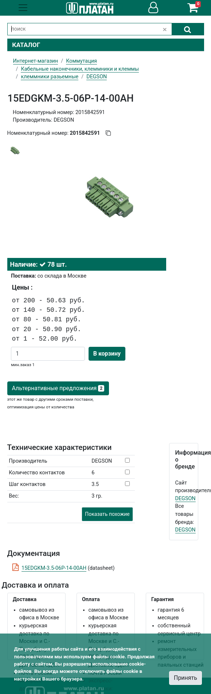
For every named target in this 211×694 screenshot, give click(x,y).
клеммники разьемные (49, 77)
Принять (185, 677)
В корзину (107, 353)
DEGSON (185, 498)
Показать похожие (107, 514)
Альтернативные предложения (58, 388)
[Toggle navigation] (23, 7)
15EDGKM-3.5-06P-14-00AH (54, 568)
